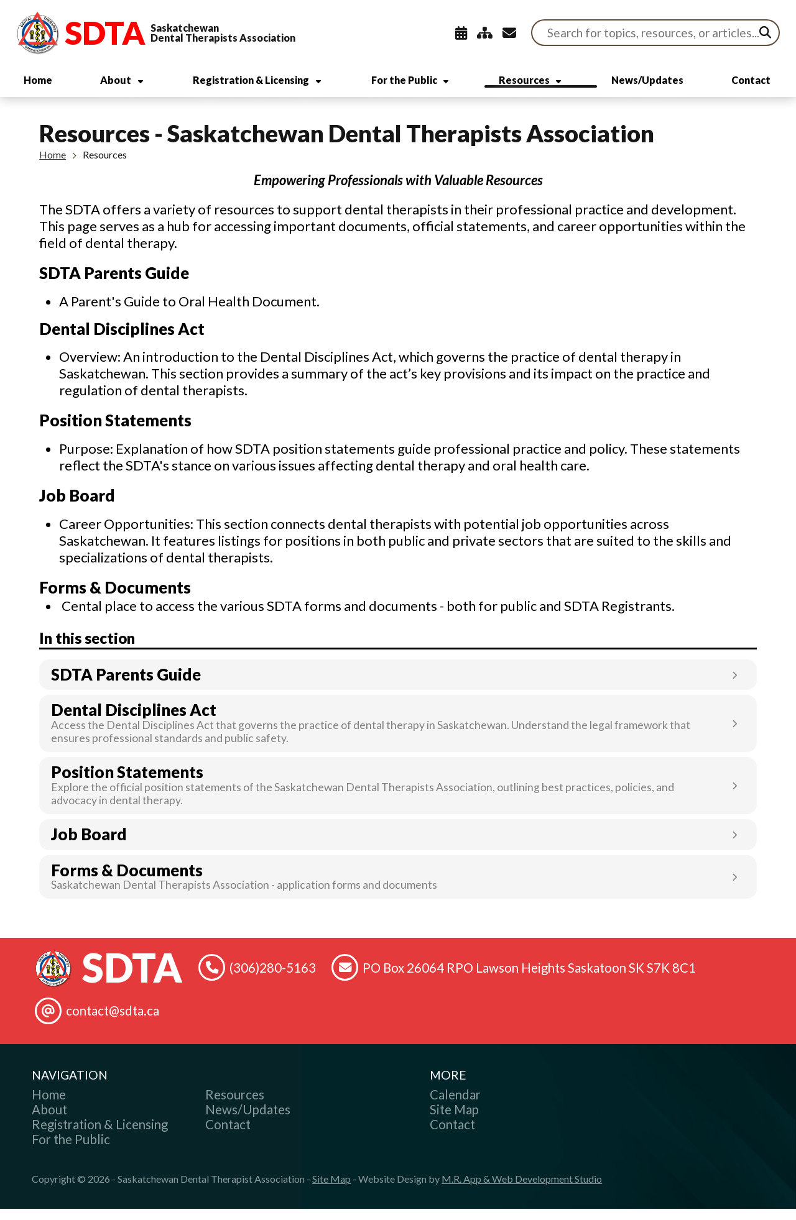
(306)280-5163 (272, 978)
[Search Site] (655, 32)
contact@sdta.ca (112, 1021)
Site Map (331, 1190)
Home (52, 165)
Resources (105, 165)
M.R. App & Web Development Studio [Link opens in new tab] (522, 1190)
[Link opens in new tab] (398, 685)
